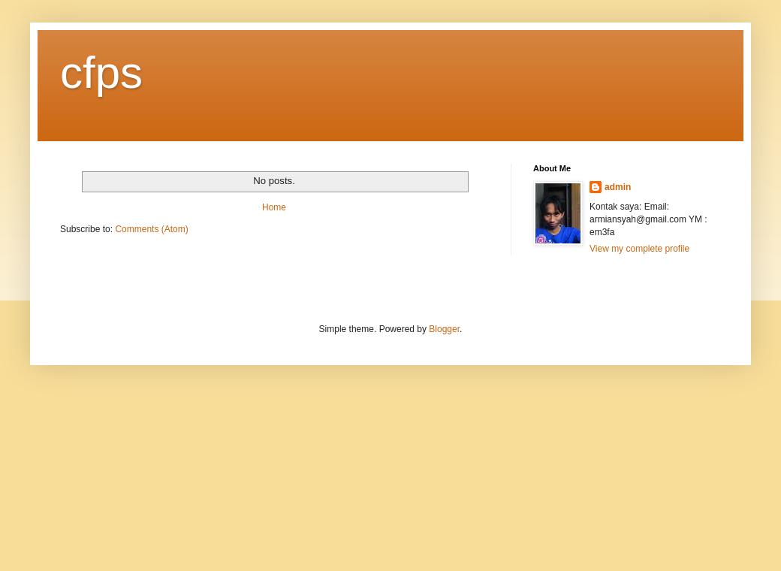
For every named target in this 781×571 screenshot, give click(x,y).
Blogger (444, 329)
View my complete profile (639, 248)
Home (274, 207)
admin (618, 187)
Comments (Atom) (151, 229)
